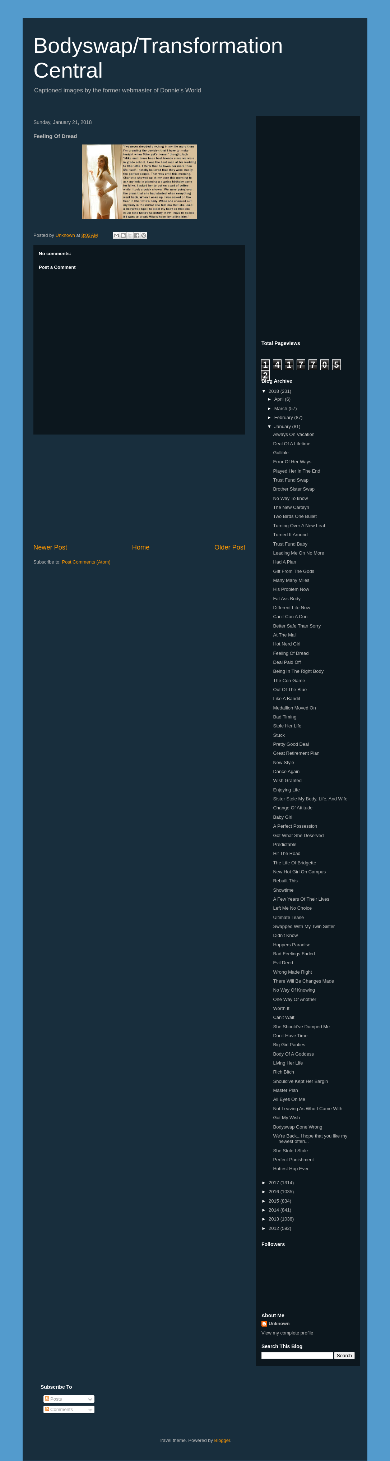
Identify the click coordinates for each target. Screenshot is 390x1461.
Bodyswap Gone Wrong (297, 1127)
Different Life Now (291, 607)
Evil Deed (283, 962)
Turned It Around (290, 534)
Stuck (279, 735)
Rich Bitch (283, 1072)
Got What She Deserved (298, 835)
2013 (274, 1219)
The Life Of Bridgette (294, 862)
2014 (274, 1210)
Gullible (280, 452)
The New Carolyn (291, 507)
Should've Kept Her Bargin (300, 1081)
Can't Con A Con (290, 616)
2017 (274, 1182)
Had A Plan (284, 562)
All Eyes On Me (289, 1099)
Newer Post (50, 547)
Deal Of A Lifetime (291, 443)
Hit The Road (286, 853)
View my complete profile (287, 1333)
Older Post (229, 547)
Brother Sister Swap (294, 489)
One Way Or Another (294, 999)
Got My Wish (286, 1117)
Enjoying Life (286, 789)
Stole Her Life (287, 726)
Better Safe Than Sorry (297, 626)
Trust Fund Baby (290, 544)
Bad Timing (284, 717)
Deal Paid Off (287, 662)
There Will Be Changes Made (303, 981)
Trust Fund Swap (290, 480)
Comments (59, 1409)
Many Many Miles (291, 580)
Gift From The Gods (293, 571)
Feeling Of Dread (290, 653)
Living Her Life (288, 1063)
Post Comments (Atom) (86, 562)
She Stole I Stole (290, 1150)
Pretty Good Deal (291, 744)
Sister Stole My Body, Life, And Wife (310, 798)
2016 (274, 1191)
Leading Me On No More (298, 553)
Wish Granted (287, 780)
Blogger (222, 1440)
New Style (283, 762)
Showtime (283, 890)
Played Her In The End (296, 471)
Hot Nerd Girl (286, 644)
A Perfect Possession (295, 826)
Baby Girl (282, 817)
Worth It (281, 1008)
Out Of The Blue (290, 689)
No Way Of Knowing (294, 990)
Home (141, 547)
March (281, 408)
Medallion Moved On (294, 708)
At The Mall (285, 635)
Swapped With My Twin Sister (304, 926)
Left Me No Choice (292, 908)
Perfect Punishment (293, 1159)
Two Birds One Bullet (294, 516)
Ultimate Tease (288, 917)
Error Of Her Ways (292, 461)
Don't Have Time (290, 1035)
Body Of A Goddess (293, 1054)
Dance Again (286, 771)
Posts (53, 1399)
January (283, 426)
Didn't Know (285, 935)
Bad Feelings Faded (294, 953)
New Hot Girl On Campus (299, 871)
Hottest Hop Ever (290, 1168)
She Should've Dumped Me (301, 1026)
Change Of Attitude (292, 807)
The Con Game (289, 680)
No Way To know (290, 498)
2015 (274, 1201)
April (279, 399)
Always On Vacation (293, 434)
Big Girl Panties (289, 1044)
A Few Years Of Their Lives (301, 899)
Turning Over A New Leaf (299, 525)
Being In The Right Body (298, 671)
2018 (274, 391)
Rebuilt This (285, 880)
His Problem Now (291, 589)
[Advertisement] (139, 489)
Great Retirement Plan (296, 753)
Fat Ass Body (287, 598)
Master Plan (285, 1090)
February (284, 417)
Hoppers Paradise (291, 944)
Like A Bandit (286, 698)
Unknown (279, 1323)
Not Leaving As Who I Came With (307, 1108)
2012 (274, 1228)
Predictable (284, 844)
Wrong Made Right (292, 972)
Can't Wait (283, 1017)
